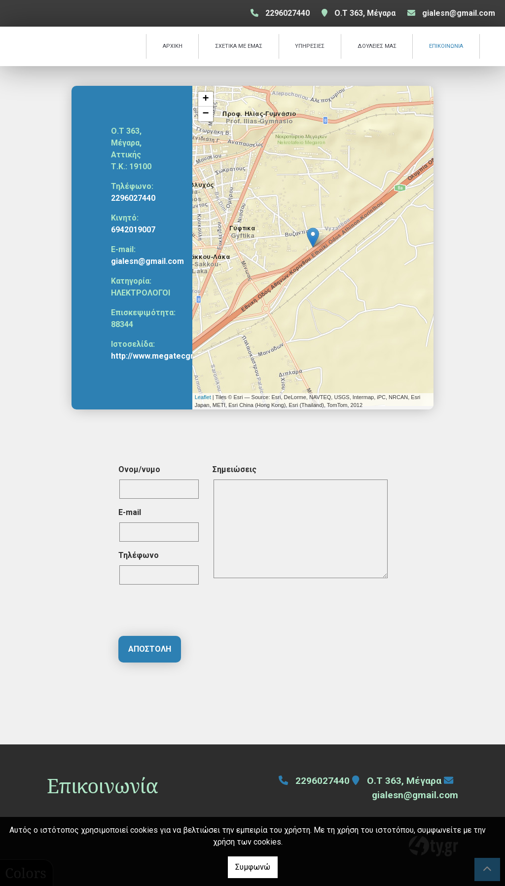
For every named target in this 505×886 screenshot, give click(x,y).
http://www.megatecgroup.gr (164, 356)
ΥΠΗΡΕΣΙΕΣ (310, 46)
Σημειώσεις (234, 469)
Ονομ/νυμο (139, 469)
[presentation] (193, 611)
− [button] (206, 114)
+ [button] (206, 99)
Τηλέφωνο (138, 555)
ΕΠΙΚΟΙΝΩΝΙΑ (446, 46)
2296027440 (133, 198)
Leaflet (203, 397)
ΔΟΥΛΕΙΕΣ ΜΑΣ (377, 46)
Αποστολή (149, 649)
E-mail (129, 512)
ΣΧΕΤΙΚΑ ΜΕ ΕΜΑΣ (238, 46)
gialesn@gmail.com (458, 13)
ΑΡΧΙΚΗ (172, 46)
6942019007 (133, 229)
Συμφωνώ (252, 867)
